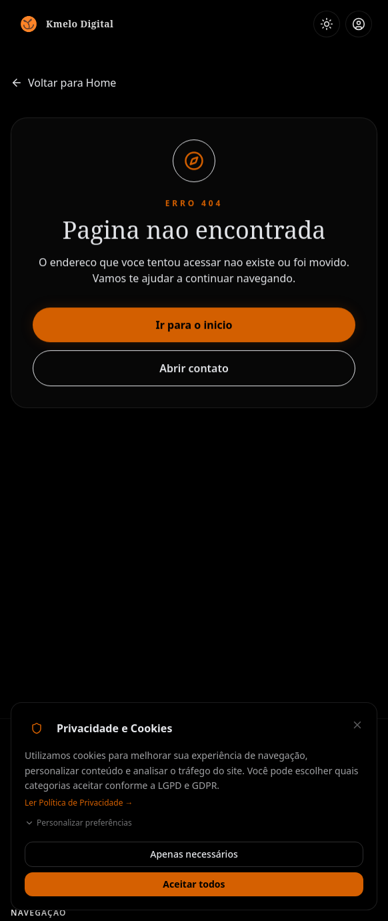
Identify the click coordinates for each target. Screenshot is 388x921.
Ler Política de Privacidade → (79, 803)
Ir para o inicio (194, 325)
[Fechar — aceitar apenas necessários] (357, 725)
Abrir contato (194, 368)
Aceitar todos (194, 884)
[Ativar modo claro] (326, 24)
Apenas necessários (194, 854)
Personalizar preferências (78, 823)
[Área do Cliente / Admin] (358, 24)
